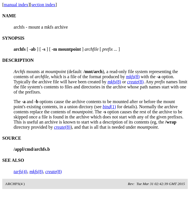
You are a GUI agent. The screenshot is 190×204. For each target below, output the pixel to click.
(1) (109, 106)
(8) (133, 76)
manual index (16, 4)
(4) (20, 171)
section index (43, 4)
